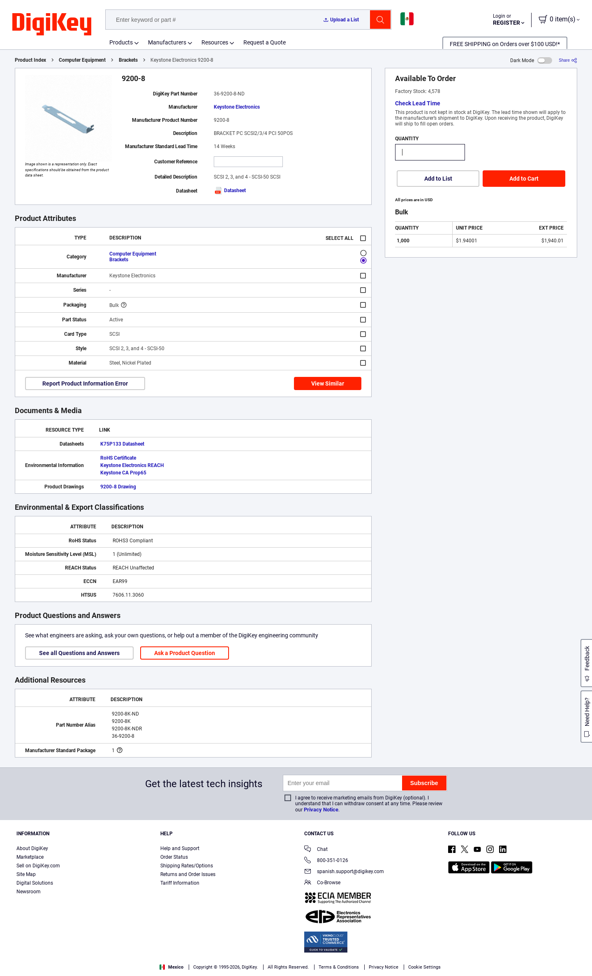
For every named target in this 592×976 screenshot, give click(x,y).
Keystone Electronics (237, 107)
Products (121, 42)
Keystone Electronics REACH (132, 465)
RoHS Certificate (118, 458)
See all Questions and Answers (79, 653)
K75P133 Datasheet (122, 444)
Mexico (171, 967)
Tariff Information (179, 883)
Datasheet (230, 190)
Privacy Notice (321, 809)
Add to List (438, 178)
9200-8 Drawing (118, 487)
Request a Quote (264, 42)
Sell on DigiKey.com (38, 866)
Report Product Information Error (85, 383)
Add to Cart (524, 178)
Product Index (30, 60)
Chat (316, 850)
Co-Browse (322, 883)
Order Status (174, 857)
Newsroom (28, 892)
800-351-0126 (326, 861)
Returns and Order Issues (187, 874)
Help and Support (179, 848)
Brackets (128, 60)
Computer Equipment (82, 60)
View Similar (327, 383)
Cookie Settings (424, 967)
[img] (51, 24)
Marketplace (30, 857)
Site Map (26, 874)
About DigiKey (32, 848)
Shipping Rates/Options (186, 866)
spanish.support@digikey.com (344, 872)
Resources (214, 42)
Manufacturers (167, 42)
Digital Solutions (34, 883)
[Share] (568, 60)
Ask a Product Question (184, 653)
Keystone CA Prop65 (123, 473)
